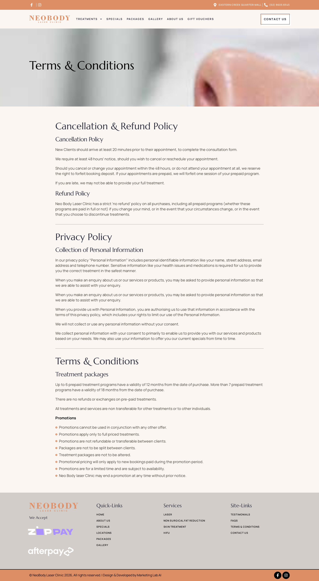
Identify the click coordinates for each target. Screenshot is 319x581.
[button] (275, 19)
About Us (175, 19)
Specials (114, 19)
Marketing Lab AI (149, 575)
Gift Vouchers (201, 19)
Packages (135, 19)
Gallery (155, 19)
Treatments (89, 19)
